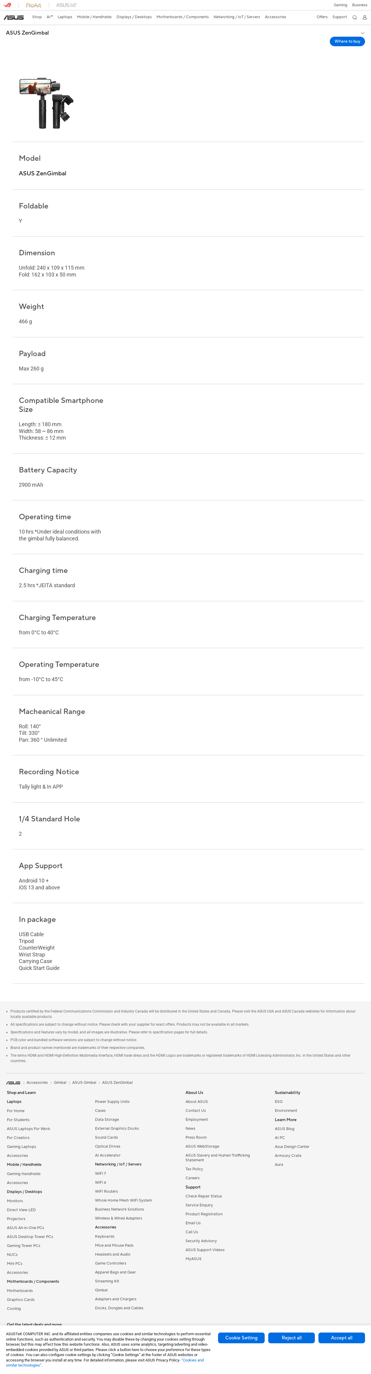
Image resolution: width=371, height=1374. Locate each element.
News (190, 1128)
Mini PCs (14, 1263)
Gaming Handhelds (24, 1173)
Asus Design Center (292, 1146)
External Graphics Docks (117, 1128)
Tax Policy (194, 1169)
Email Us (193, 1223)
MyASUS (194, 1258)
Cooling (14, 1308)
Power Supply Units (112, 1101)
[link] (14, 18)
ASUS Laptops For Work (28, 1128)
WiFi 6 (100, 1182)
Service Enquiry (199, 1205)
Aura (279, 1164)
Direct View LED (21, 1210)
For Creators (18, 1137)
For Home (15, 1111)
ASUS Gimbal (84, 1082)
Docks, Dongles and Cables (119, 1308)
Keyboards (104, 1236)
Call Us (192, 1232)
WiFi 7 (100, 1173)
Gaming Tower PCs (23, 1245)
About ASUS (197, 1101)
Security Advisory (201, 1241)
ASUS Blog (285, 1128)
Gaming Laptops (21, 1146)
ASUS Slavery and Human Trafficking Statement (218, 1158)
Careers (193, 1178)
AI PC (280, 1137)
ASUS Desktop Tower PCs (30, 1236)
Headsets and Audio (113, 1254)
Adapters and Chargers (116, 1299)
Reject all (292, 1338)
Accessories (17, 1155)
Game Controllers (110, 1263)
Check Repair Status (204, 1196)
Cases (100, 1110)
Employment (197, 1119)
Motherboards (20, 1290)
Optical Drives (107, 1146)
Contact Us (196, 1110)
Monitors (15, 1201)
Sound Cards (106, 1137)
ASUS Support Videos (205, 1250)
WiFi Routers (106, 1191)
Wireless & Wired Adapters (118, 1218)
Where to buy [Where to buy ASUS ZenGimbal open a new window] (347, 41)
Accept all (341, 1338)
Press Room (196, 1137)
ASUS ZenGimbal (27, 33)
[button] (340, 5)
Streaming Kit (107, 1281)
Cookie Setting (241, 1338)
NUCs (12, 1254)
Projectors (16, 1219)
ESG (279, 1101)
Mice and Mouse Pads (114, 1245)
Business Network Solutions (119, 1209)
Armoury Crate (288, 1155)
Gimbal (101, 1290)
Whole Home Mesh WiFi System (123, 1200)
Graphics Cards (21, 1299)
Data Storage (107, 1119)
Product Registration (204, 1214)
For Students (18, 1120)
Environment (286, 1110)
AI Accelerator (108, 1155)
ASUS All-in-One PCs (25, 1227)
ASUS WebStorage (202, 1146)
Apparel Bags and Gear (115, 1272)
